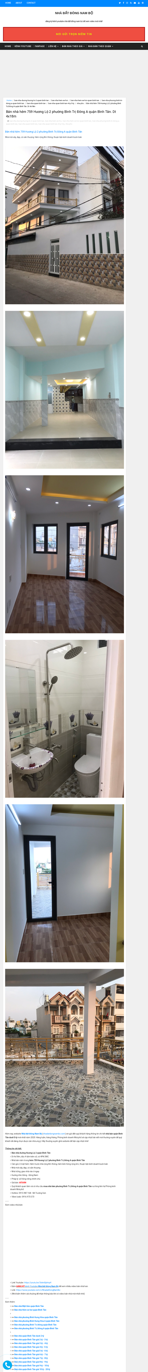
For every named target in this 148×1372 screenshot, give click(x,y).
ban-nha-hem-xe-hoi (59, 100)
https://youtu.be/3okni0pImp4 (38, 1074)
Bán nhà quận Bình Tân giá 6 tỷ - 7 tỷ (32, 1146)
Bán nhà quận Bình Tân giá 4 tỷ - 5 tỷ (32, 1139)
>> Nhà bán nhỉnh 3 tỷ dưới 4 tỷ (117, 113)
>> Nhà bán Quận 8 (112, 478)
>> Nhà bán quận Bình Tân (115, 490)
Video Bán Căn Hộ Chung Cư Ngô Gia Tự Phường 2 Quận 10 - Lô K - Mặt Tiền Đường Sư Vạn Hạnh (126, 1353)
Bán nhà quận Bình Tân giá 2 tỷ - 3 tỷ (32, 1131)
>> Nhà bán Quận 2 (112, 464)
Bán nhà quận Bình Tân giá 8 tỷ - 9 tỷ (32, 1154)
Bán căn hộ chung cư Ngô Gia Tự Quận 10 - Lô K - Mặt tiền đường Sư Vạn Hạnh (126, 1341)
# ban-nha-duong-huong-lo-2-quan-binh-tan (30, 1225)
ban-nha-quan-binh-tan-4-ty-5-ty (75, 126)
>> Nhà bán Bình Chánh (114, 507)
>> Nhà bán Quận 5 (112, 471)
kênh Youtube (38, 1078)
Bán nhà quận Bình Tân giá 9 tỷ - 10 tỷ (32, 1157)
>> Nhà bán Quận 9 (112, 481)
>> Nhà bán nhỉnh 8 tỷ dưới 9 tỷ (117, 125)
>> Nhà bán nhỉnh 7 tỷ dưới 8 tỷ (117, 123)
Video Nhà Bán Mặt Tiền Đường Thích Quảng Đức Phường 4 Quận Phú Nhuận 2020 (126, 1365)
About (19, 3)
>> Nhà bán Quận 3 (112, 466)
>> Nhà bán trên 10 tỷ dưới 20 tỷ (118, 130)
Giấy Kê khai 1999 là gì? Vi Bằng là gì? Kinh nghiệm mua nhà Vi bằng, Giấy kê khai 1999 (126, 1329)
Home (8, 3)
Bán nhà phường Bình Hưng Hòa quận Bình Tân (36, 1109)
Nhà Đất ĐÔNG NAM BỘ (74, 12)
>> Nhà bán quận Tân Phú (115, 502)
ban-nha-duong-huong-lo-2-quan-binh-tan (31, 100)
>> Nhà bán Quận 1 (112, 461)
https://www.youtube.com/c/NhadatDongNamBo (39, 1082)
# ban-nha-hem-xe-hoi (60, 1225)
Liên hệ (52, 45)
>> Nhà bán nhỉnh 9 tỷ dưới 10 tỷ (118, 128)
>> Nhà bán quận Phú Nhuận (116, 497)
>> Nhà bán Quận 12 (113, 488)
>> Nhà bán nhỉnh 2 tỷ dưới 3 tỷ (117, 111)
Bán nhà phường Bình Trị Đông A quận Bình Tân (37, 1120)
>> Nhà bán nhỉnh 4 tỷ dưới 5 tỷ (117, 116)
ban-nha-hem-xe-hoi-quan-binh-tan (77, 123)
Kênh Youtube (23, 45)
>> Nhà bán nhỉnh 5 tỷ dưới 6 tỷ (117, 118)
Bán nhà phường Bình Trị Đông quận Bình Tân (36, 1117)
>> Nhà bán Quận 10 (113, 483)
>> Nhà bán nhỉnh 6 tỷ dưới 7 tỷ (117, 121)
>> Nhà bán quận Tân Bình (115, 500)
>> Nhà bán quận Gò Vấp (115, 495)
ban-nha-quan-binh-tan (62, 103)
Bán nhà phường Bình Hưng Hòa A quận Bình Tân (37, 1113)
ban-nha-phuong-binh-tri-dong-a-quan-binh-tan (30, 103)
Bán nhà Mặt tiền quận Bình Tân (30, 1098)
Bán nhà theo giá (72, 45)
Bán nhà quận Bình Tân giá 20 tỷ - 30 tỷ (33, 1165)
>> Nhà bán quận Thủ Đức (115, 505)
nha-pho (15, 106)
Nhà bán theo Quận (99, 45)
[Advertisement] (51, 77)
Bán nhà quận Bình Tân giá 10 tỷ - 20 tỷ (33, 1161)
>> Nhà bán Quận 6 (112, 473)
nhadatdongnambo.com (55, 919)
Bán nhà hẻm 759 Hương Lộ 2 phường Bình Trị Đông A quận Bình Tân (44, 135)
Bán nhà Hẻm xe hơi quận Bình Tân (31, 1102)
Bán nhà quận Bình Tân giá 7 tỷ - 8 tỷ (32, 1150)
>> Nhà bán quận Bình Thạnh (117, 493)
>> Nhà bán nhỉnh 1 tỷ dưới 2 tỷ (117, 109)
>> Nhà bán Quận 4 (112, 469)
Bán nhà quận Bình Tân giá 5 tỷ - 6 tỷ (32, 1143)
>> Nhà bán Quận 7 (112, 476)
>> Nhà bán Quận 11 (113, 485)
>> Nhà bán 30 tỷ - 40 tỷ (114, 135)
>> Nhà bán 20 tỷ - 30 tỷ (114, 133)
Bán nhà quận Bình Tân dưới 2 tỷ (30, 1128)
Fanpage (40, 45)
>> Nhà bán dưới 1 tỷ (113, 106)
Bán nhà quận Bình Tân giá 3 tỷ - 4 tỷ (32, 1135)
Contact (31, 3)
